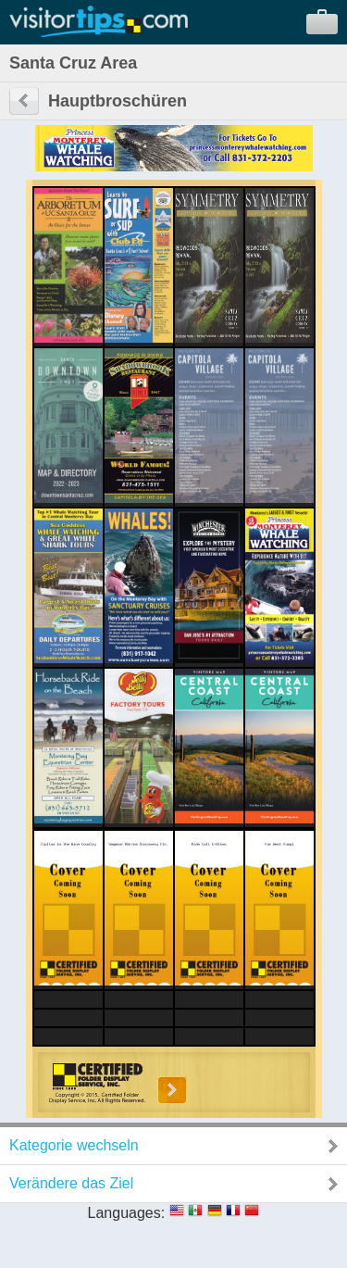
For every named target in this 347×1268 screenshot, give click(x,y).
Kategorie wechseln (74, 1145)
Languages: (127, 1213)
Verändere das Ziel (71, 1183)
